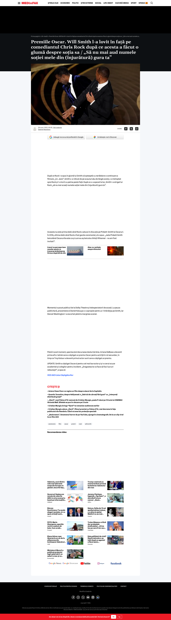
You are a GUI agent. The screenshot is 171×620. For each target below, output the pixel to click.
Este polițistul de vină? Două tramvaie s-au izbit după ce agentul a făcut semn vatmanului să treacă (97, 539)
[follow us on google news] (55, 563)
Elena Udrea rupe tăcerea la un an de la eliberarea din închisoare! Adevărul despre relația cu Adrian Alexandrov (56, 539)
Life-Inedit (108, 3)
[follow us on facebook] (116, 563)
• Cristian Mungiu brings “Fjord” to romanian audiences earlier (73, 406)
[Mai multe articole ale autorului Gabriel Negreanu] (35, 129)
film (60, 424)
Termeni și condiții (86, 586)
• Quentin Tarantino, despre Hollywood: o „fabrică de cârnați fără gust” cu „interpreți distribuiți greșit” (82, 395)
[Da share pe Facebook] (125, 128)
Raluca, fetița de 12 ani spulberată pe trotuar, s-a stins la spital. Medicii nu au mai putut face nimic (97, 511)
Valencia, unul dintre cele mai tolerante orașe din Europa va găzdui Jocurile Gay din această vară (56, 485)
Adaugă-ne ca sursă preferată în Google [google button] (66, 137)
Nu (119, 617)
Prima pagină (35, 36)
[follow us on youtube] (85, 563)
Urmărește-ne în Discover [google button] (105, 137)
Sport (133, 3)
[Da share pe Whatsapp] (136, 128)
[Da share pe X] (131, 128)
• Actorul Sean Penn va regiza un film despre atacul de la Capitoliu (74, 391)
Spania (142, 3)
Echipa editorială (50, 586)
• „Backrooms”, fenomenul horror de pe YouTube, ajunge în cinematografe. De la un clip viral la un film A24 (85, 416)
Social (98, 3)
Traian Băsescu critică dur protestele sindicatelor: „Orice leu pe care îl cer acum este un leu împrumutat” (97, 525)
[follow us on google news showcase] (70, 563)
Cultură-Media (122, 3)
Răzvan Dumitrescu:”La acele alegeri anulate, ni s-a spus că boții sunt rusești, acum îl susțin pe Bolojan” (56, 511)
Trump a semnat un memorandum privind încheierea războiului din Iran (97, 485)
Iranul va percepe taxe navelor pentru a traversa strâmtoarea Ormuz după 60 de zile (56, 250)
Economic (65, 3)
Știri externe (87, 3)
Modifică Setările (85, 591)
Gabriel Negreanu (44, 129)
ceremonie (51, 424)
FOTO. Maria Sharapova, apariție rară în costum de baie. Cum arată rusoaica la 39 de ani (55, 525)
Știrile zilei (53, 3)
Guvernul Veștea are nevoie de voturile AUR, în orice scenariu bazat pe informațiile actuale (56, 497)
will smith (88, 424)
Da (113, 617)
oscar (66, 424)
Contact (124, 586)
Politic (75, 3)
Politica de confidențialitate (107, 586)
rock (80, 424)
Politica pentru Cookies (68, 586)
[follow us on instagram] (100, 563)
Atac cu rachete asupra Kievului (94, 248)
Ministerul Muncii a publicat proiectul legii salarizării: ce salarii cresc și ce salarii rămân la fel (55, 553)
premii (73, 424)
